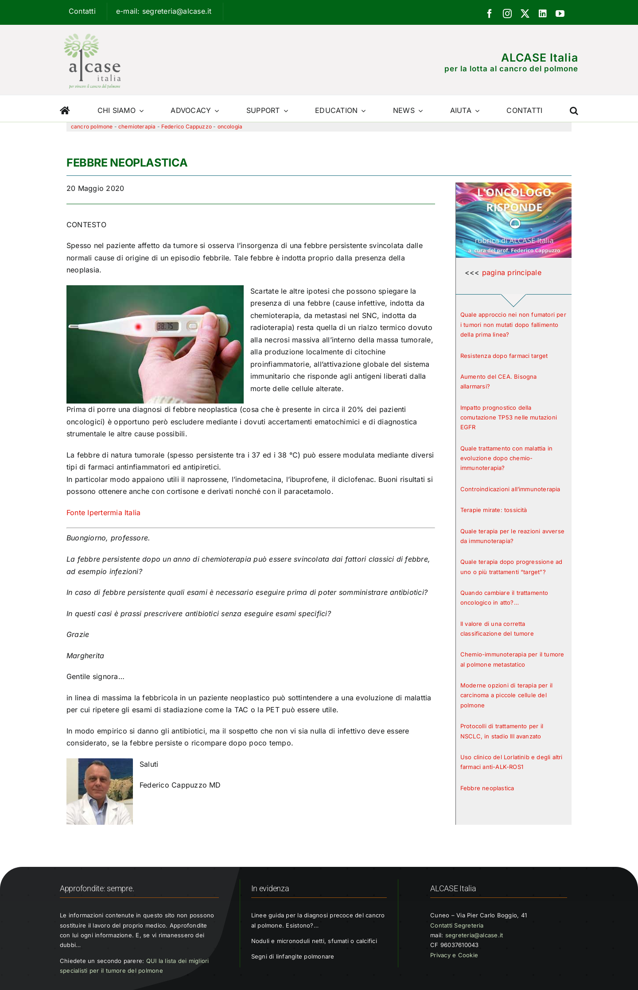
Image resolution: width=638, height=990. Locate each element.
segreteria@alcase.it (474, 935)
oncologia (230, 126)
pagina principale (511, 272)
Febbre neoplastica (487, 788)
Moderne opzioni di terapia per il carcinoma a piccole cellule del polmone (506, 695)
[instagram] (507, 13)
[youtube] (560, 13)
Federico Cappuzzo (186, 126)
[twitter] (525, 13)
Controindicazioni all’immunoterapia (510, 489)
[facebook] (489, 13)
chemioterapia (137, 126)
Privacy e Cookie (454, 955)
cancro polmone (92, 126)
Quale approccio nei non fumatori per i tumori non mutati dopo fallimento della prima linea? (513, 324)
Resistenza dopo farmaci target (504, 355)
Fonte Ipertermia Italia (103, 512)
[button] (574, 108)
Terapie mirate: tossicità (493, 509)
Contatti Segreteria (457, 925)
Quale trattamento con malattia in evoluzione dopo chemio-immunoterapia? (506, 458)
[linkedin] (543, 13)
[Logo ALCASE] (92, 31)
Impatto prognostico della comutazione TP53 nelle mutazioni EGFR (508, 417)
